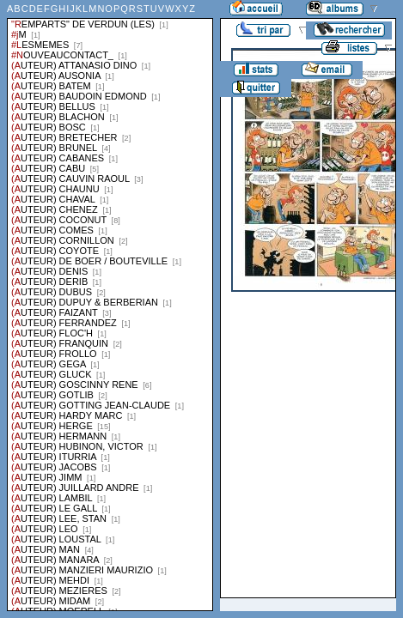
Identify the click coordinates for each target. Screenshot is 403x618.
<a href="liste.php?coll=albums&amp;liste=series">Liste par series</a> (110, 305)
